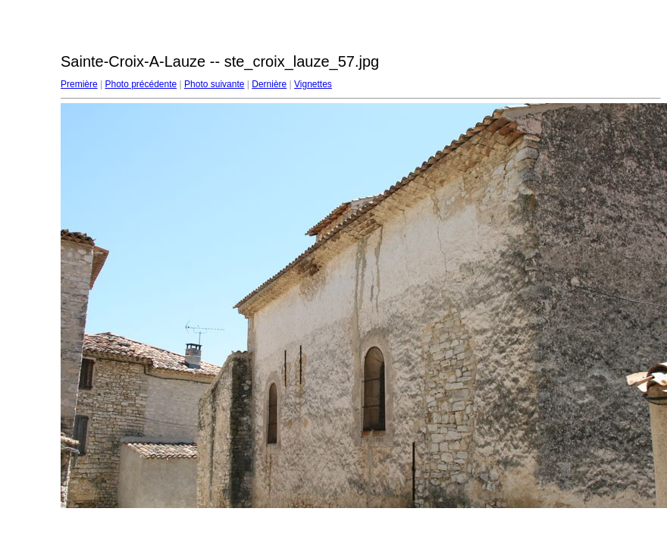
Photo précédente (141, 84)
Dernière (269, 84)
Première (79, 84)
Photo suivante (214, 84)
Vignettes (313, 84)
